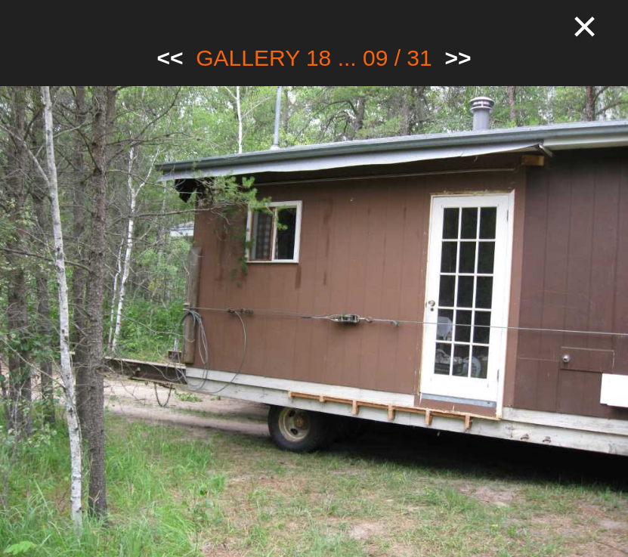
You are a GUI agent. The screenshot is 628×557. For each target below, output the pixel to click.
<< (170, 57)
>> (457, 57)
